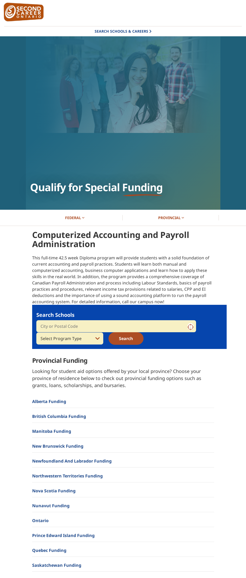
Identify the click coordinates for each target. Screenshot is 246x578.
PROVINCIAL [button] (171, 217)
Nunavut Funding (51, 506)
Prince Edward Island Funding (63, 535)
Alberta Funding (49, 401)
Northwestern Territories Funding (67, 476)
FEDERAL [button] (74, 217)
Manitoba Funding (51, 431)
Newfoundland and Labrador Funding (72, 461)
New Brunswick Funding (57, 446)
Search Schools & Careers (121, 31)
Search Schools (55, 314)
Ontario (40, 520)
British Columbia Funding (59, 416)
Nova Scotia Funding (54, 491)
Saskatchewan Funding (56, 565)
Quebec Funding (49, 550)
